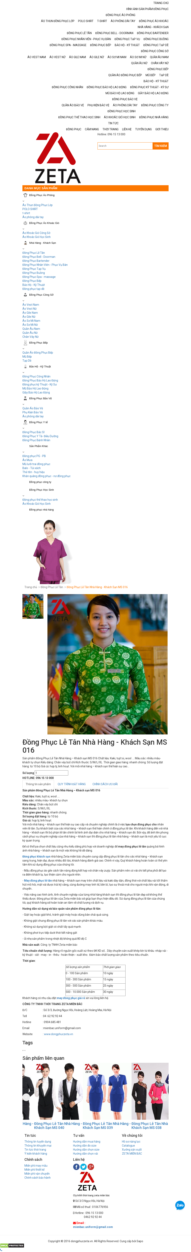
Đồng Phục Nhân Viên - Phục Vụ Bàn (45, 264)
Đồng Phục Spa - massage (39, 276)
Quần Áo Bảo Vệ (32, 408)
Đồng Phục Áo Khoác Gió (44, 223)
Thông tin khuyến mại (37, 1145)
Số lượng (28, 773)
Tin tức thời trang (35, 1149)
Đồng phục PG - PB (34, 456)
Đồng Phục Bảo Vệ (40, 398)
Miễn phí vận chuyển (37, 1173)
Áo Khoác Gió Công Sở (36, 233)
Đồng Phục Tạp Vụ (34, 268)
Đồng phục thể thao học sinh (40, 499)
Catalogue (128, 1145)
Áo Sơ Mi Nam (31, 320)
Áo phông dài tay (33, 416)
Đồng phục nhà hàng (41, 509)
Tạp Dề (26, 360)
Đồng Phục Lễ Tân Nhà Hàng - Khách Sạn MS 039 (144, 1126)
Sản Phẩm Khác (38, 446)
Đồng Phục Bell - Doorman (38, 256)
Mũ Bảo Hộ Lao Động (35, 388)
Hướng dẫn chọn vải (85, 1153)
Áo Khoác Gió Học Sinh (36, 237)
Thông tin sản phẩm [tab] (38, 784)
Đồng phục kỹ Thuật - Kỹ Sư (39, 384)
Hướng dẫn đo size (85, 1145)
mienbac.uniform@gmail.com (93, 1227)
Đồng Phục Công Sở (41, 294)
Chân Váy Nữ (30, 336)
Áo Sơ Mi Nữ (30, 324)
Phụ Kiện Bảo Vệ (32, 412)
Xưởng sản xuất (132, 1149)
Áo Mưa (27, 460)
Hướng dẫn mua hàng (86, 1141)
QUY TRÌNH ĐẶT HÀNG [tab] (72, 784)
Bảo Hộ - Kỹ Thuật (33, 284)
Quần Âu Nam (31, 328)
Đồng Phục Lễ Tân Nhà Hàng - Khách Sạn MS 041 (46, 1126)
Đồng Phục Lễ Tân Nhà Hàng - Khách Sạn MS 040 (95, 1126)
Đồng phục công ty (40, 481)
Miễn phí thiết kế (34, 1169)
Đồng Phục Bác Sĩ (33, 432)
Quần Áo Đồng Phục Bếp (37, 352)
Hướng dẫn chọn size (86, 1149)
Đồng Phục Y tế (38, 422)
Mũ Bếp (27, 356)
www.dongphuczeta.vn (58, 1034)
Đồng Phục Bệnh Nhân (36, 440)
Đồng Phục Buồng (33, 272)
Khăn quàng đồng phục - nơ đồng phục (46, 476)
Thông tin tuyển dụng (37, 1141)
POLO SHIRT (30, 209)
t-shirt (26, 213)
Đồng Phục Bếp (31, 280)
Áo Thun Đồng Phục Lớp (37, 205)
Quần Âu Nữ (30, 332)
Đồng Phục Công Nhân (36, 376)
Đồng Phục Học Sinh (41, 489)
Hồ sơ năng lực (131, 1141)
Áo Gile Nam (30, 312)
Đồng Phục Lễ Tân (33, 252)
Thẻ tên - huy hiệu (33, 472)
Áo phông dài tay (33, 217)
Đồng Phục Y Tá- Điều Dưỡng (40, 436)
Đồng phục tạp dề (33, 288)
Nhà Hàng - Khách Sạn (42, 242)
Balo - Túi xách (31, 468)
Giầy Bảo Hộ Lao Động (36, 392)
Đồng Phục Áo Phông (42, 195)
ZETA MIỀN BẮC (132, 1153)
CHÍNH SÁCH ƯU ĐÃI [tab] (105, 784)
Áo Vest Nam (30, 304)
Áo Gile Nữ (28, 316)
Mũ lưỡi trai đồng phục (36, 464)
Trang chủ (30, 587)
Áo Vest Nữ (29, 308)
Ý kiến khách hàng (35, 1153)
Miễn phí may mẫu (35, 1165)
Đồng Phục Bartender (35, 260)
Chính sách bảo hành (37, 1177)
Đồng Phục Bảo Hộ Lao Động (40, 380)
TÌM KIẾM (160, 146)
